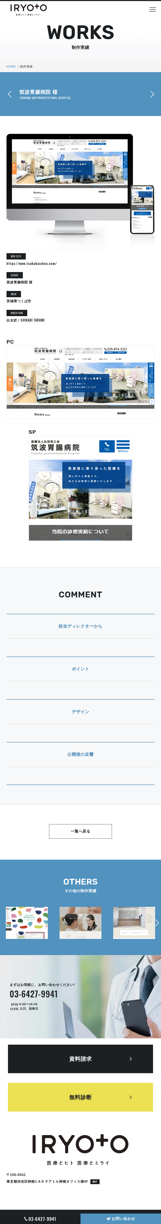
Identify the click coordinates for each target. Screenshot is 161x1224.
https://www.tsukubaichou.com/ (31, 263)
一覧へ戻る (81, 831)
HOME (11, 66)
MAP (94, 1181)
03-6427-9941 (34, 993)
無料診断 (80, 1097)
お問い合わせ (123, 1219)
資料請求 (80, 1059)
